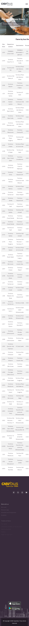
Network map (5, 510)
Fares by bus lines (18, 24)
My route (3, 508)
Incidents (3, 516)
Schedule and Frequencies (8, 513)
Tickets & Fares (7, 24)
